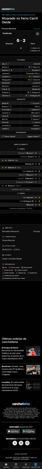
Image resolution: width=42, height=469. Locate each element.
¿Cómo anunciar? (21, 454)
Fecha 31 (37, 29)
